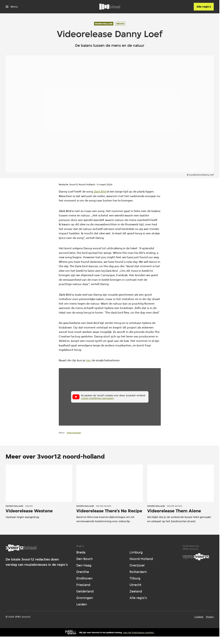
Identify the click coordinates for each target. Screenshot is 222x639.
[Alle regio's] (204, 7)
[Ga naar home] (109, 6)
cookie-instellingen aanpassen (97, 398)
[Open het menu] (12, 7)
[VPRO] (196, 556)
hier (88, 360)
